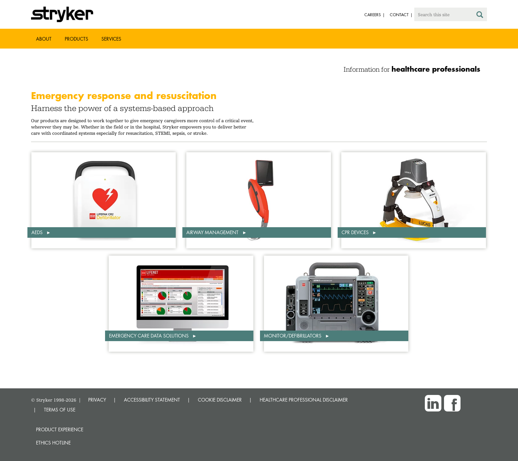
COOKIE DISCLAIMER (220, 400)
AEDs (37, 232)
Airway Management (213, 232)
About (44, 39)
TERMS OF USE (59, 410)
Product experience (59, 429)
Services (111, 39)
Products (76, 39)
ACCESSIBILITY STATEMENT (152, 400)
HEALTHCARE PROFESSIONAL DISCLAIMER (304, 400)
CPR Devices (356, 232)
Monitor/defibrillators (293, 336)
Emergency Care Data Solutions (149, 336)
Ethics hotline (53, 443)
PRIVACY (97, 400)
